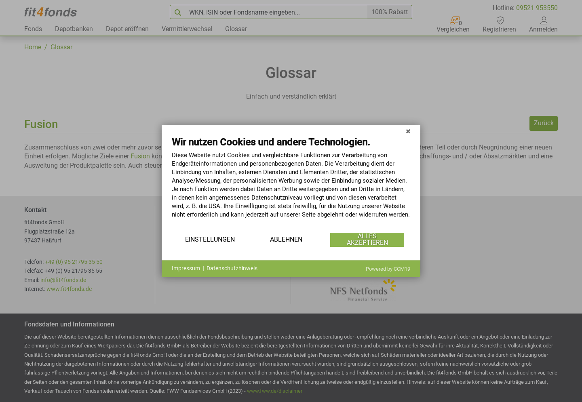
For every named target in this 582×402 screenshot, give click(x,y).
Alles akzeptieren (367, 239)
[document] (291, 183)
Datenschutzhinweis (232, 268)
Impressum (186, 268)
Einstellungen (210, 239)
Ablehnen (286, 239)
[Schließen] (408, 131)
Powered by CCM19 (388, 269)
